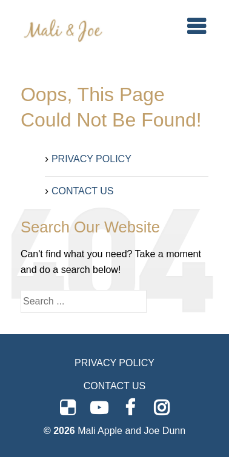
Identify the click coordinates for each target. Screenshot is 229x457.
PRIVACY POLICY (91, 159)
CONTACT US (82, 191)
